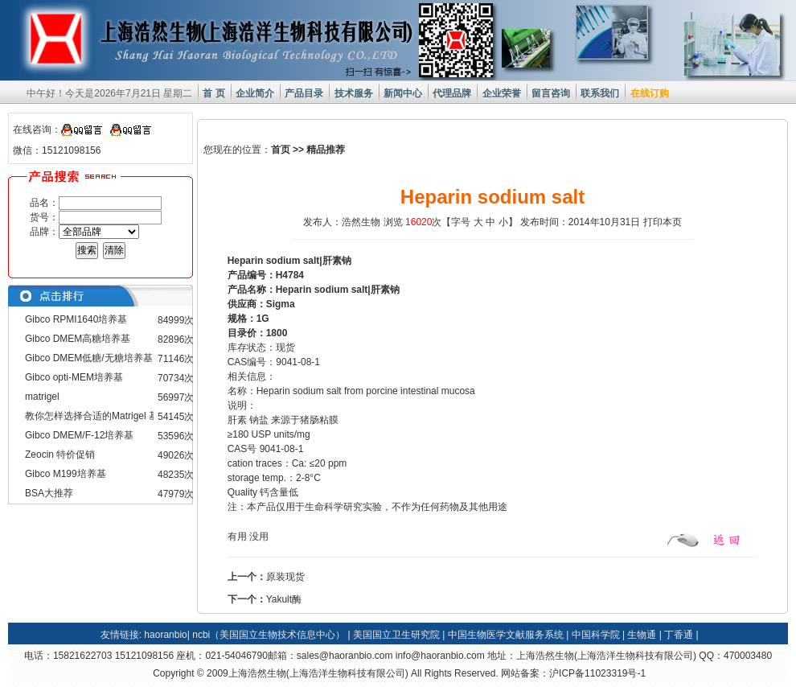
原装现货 (285, 576)
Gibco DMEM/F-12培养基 (79, 435)
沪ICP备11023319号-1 (597, 673)
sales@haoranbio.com (345, 655)
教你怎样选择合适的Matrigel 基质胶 (101, 416)
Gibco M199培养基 (65, 473)
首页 (280, 149)
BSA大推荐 (49, 493)
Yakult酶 (284, 599)
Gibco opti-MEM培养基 (74, 377)
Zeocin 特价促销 (60, 454)
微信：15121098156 (57, 150)
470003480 (748, 655)
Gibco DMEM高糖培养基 (77, 338)
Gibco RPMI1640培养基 (76, 319)
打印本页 (662, 222)
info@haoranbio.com (440, 655)
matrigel (42, 396)
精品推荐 (325, 149)
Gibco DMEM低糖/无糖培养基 (89, 358)
